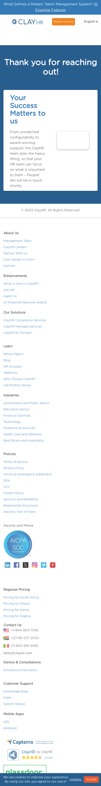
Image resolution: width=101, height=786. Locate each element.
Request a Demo (63, 21)
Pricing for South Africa (21, 600)
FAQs (7, 701)
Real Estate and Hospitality (23, 444)
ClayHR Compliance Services (24, 323)
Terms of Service (15, 465)
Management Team (17, 244)
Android (10, 731)
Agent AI (10, 299)
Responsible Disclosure (20, 509)
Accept (91, 779)
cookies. (76, 779)
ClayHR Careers (15, 250)
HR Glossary (12, 370)
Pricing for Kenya (16, 613)
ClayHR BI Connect (17, 336)
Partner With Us (15, 256)
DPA (6, 484)
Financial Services (16, 419)
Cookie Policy (13, 496)
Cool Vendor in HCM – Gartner (19, 266)
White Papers (13, 357)
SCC (6, 490)
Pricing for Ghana (16, 607)
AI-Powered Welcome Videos (25, 305)
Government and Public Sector (26, 406)
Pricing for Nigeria (17, 619)
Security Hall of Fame (19, 515)
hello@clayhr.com (17, 656)
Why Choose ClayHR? (19, 382)
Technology (12, 425)
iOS (6, 725)
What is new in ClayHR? (21, 287)
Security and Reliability (20, 502)
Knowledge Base (15, 694)
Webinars (10, 376)
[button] (90, 21)
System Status (14, 707)
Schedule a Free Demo (20, 673)
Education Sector (16, 412)
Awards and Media (18, 529)
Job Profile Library (17, 388)
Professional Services (19, 431)
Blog (6, 363)
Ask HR (8, 293)
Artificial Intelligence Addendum (27, 477)
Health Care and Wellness (22, 437)
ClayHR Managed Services (22, 330)
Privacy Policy (13, 471)
